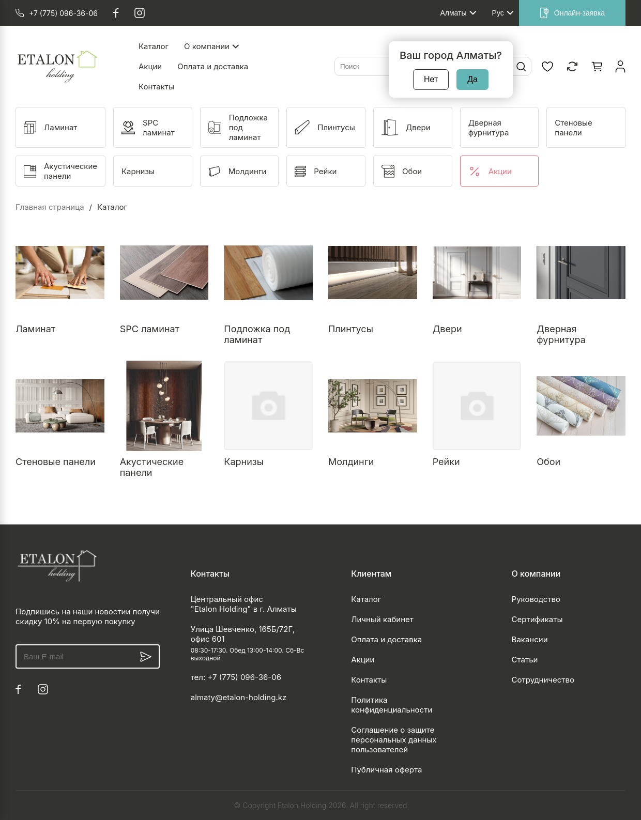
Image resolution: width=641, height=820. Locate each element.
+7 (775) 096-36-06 (244, 677)
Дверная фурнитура (561, 334)
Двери (447, 328)
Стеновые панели (56, 461)
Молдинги (351, 461)
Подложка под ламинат (257, 334)
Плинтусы (350, 328)
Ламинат (35, 328)
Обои (548, 461)
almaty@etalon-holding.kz (239, 697)
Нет (431, 79)
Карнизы (244, 461)
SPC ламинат (149, 328)
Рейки (446, 461)
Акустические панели (152, 467)
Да (472, 79)
